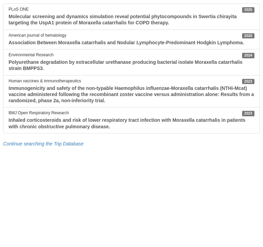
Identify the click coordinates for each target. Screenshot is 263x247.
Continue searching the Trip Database (43, 143)
